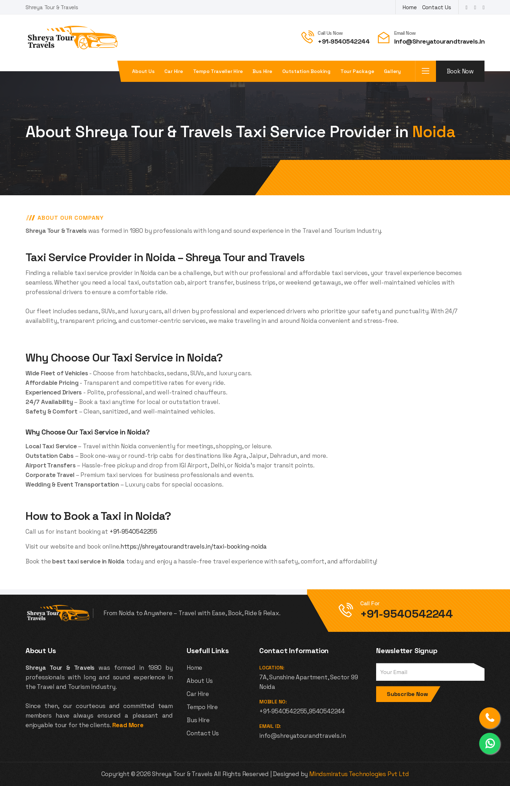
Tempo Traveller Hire (218, 71)
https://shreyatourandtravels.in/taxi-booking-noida (193, 546)
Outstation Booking (306, 71)
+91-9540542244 (343, 41)
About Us (199, 681)
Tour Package (357, 71)
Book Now (460, 71)
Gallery (392, 71)
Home (409, 7)
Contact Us (436, 7)
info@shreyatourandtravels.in (439, 41)
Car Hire (173, 71)
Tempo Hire (202, 707)
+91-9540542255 (133, 531)
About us (143, 71)
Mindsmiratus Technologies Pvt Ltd (359, 774)
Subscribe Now (407, 694)
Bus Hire (262, 71)
